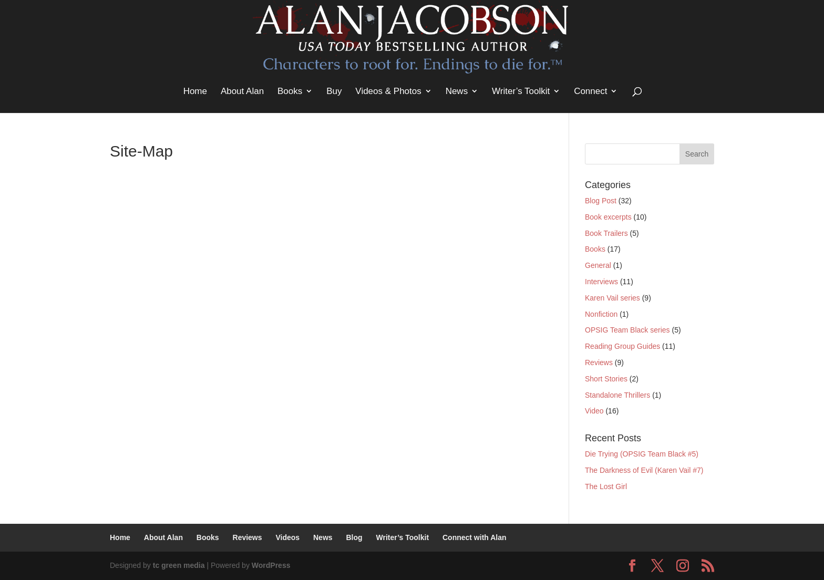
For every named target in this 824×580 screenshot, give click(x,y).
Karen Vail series (612, 298)
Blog (354, 537)
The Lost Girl (606, 486)
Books (289, 91)
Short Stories (606, 379)
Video (594, 411)
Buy (334, 91)
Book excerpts (608, 217)
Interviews (601, 281)
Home (195, 91)
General (598, 265)
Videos (287, 537)
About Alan (242, 91)
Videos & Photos (388, 91)
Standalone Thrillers (617, 395)
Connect (590, 91)
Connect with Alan (474, 537)
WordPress (271, 565)
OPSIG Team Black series (627, 330)
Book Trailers (606, 233)
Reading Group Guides (622, 346)
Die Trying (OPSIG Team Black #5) (641, 454)
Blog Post (600, 200)
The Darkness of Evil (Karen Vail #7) (644, 470)
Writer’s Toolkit (521, 91)
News (457, 91)
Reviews (599, 362)
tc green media (179, 565)
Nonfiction (601, 314)
